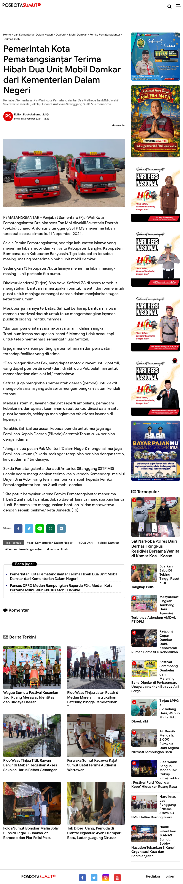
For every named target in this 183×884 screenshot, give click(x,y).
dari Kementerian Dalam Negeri (33, 34)
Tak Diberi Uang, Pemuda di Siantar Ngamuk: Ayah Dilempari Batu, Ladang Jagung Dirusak (94, 833)
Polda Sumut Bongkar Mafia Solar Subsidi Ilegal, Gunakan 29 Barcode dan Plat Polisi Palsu (31, 833)
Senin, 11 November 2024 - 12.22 (31, 118)
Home (7, 34)
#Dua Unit (85, 543)
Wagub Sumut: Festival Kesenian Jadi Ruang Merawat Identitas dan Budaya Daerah (30, 697)
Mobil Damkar (78, 34)
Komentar (118, 125)
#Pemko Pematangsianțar (23, 549)
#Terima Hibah (57, 549)
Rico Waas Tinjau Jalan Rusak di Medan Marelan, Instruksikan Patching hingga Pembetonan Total (93, 699)
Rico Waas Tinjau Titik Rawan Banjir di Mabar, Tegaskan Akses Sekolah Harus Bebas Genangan (30, 765)
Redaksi (153, 876)
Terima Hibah (11, 39)
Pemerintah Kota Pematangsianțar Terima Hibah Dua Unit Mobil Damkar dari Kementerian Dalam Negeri (63, 576)
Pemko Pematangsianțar (105, 34)
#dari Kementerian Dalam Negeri (50, 543)
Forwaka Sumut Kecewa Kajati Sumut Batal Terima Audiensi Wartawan (92, 765)
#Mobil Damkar (108, 543)
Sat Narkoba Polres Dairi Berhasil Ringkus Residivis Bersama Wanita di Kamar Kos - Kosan (155, 548)
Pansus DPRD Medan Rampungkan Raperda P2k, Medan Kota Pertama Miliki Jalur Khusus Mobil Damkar (61, 587)
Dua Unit (61, 34)
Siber (170, 876)
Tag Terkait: (13, 543)
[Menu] (179, 6)
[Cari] (169, 6)
